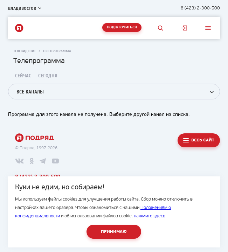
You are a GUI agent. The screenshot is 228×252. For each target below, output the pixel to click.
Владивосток (22, 8)
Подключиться (122, 27)
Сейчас (23, 76)
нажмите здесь (149, 216)
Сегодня (47, 76)
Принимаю (114, 232)
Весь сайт (202, 140)
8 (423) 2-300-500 (200, 8)
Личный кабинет (184, 28)
